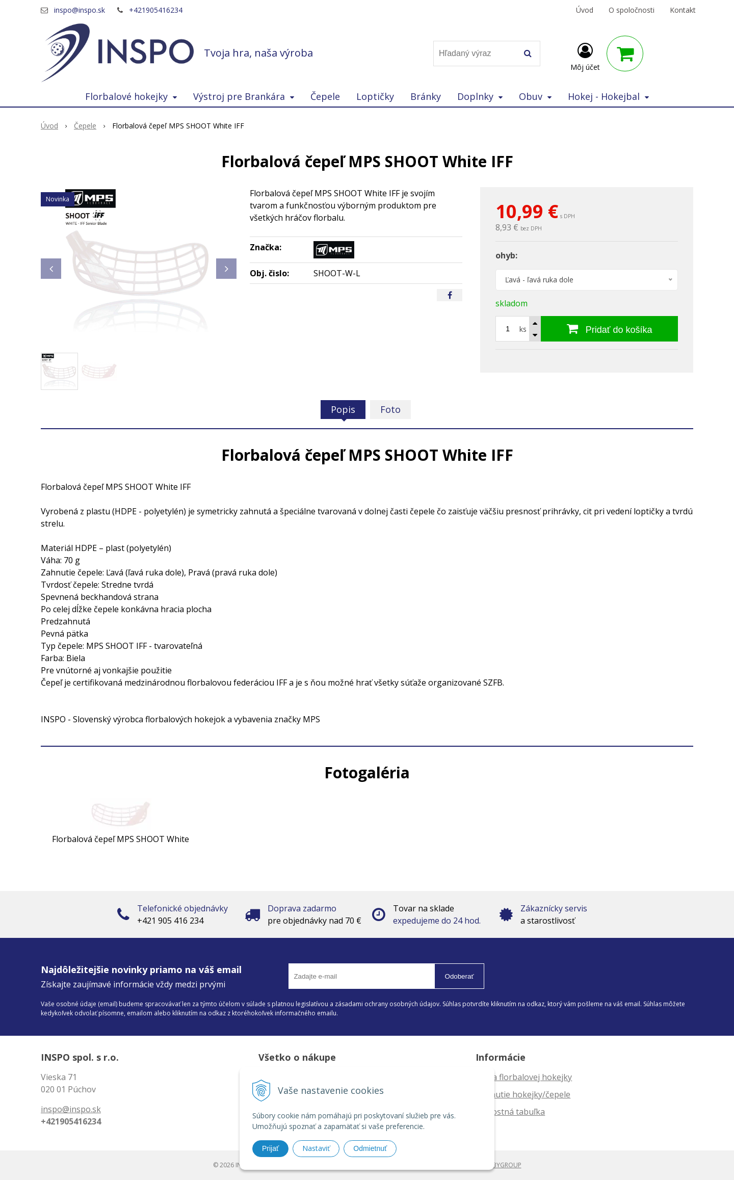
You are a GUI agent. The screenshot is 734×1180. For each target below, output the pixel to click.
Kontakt (683, 10)
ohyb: (506, 255)
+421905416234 (155, 10)
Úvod (584, 10)
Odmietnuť (370, 1148)
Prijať (270, 1148)
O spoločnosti (631, 10)
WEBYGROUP (502, 1165)
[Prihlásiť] (585, 55)
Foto (390, 409)
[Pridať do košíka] (609, 329)
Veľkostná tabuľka (510, 1111)
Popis (343, 409)
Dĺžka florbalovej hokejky (524, 1077)
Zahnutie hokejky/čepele (523, 1094)
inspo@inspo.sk (79, 10)
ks (523, 329)
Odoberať (459, 976)
